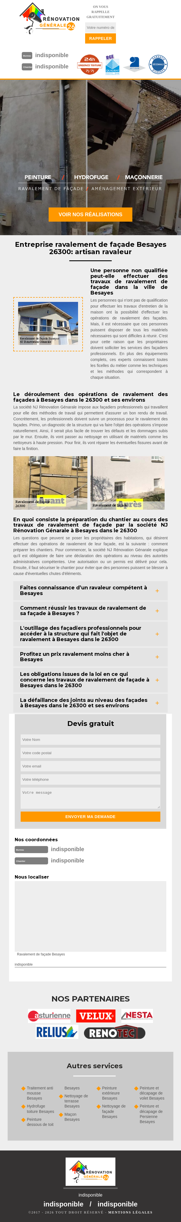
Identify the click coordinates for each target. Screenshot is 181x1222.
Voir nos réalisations (90, 214)
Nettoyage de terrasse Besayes (76, 1101)
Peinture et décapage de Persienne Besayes (151, 1114)
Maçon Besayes (72, 1117)
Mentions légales (130, 1212)
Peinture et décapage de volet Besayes (152, 1093)
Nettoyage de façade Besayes (114, 1111)
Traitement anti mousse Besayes (40, 1093)
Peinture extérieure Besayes (111, 1093)
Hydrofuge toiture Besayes (40, 1108)
